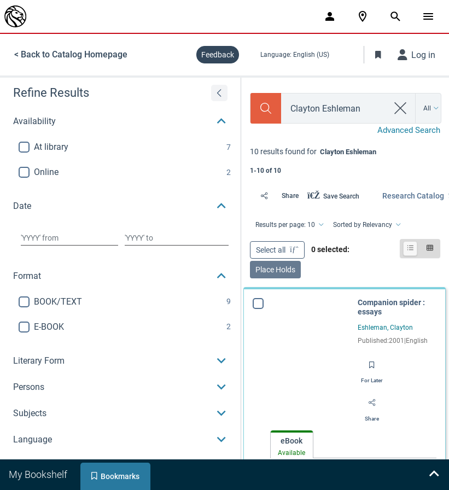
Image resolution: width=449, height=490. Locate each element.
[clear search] (400, 108)
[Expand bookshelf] (433, 474)
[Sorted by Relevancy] (366, 225)
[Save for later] (372, 368)
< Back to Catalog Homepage (70, 54)
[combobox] (335, 108)
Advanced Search (408, 130)
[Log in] (417, 55)
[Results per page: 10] (289, 225)
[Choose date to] (177, 238)
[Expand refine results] (219, 93)
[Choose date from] (69, 238)
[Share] (276, 196)
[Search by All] (431, 108)
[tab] (291, 444)
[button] (120, 121)
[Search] (265, 108)
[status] (345, 159)
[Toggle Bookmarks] (378, 55)
